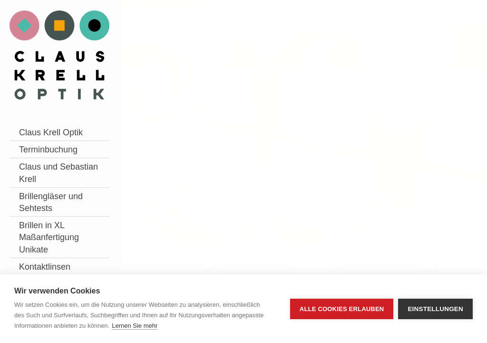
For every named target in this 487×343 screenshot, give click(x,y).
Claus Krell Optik (51, 132)
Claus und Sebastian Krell (58, 172)
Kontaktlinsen (44, 267)
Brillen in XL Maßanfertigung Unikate (49, 237)
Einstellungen (435, 309)
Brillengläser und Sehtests (51, 202)
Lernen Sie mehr (134, 325)
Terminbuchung (48, 149)
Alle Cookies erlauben (342, 309)
